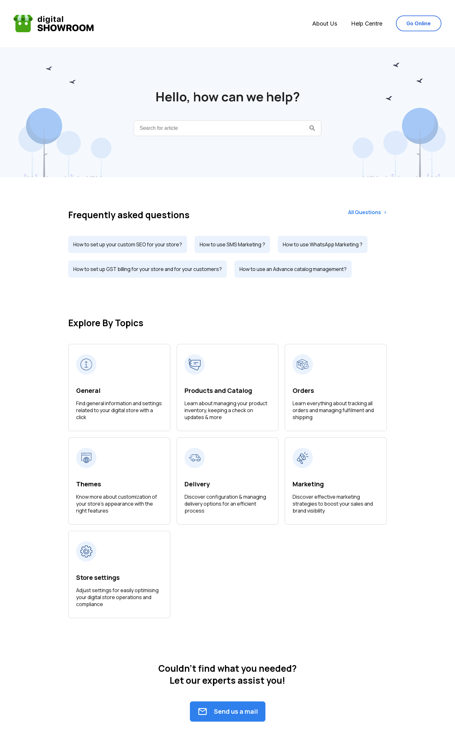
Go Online (418, 23)
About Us (324, 23)
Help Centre (366, 23)
